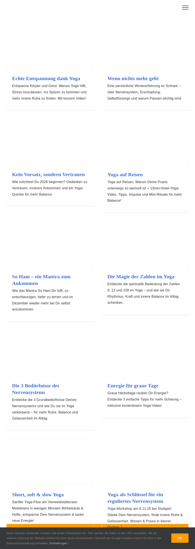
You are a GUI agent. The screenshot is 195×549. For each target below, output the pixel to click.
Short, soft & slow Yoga (54, 468)
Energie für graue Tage (128, 373)
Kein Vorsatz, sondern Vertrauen (64, 162)
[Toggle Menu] (185, 8)
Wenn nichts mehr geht (129, 78)
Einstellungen (59, 543)
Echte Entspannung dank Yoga (46, 78)
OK (180, 538)
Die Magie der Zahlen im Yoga (144, 265)
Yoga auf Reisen (113, 175)
